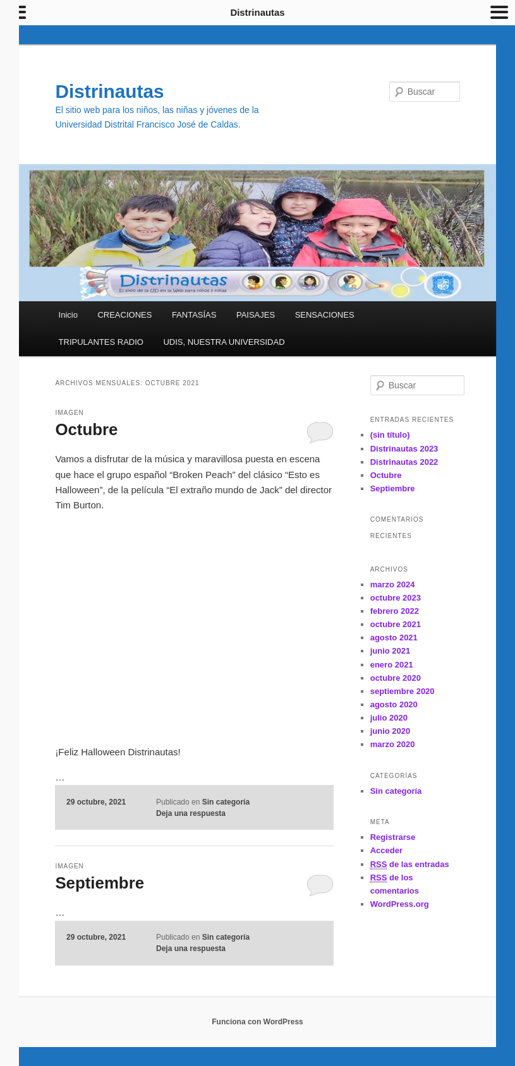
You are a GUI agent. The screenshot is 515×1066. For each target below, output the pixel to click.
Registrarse (393, 837)
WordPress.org (399, 904)
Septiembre (100, 882)
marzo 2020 (392, 744)
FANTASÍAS (194, 315)
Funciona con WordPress (257, 1021)
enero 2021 (391, 664)
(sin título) (390, 435)
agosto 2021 (394, 637)
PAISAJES (255, 315)
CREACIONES (124, 315)
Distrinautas (109, 91)
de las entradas (409, 864)
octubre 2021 (395, 624)
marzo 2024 (392, 584)
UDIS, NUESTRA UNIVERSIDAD (223, 342)
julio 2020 (389, 717)
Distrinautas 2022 (404, 462)
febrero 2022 (394, 611)
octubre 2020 (395, 678)
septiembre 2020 (402, 691)
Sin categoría (226, 802)
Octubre (86, 429)
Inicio (68, 315)
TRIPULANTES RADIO (101, 342)
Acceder (386, 850)
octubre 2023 (395, 597)
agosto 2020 (394, 704)
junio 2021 (390, 651)
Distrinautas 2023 (404, 448)
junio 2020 (390, 731)
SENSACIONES (324, 315)
